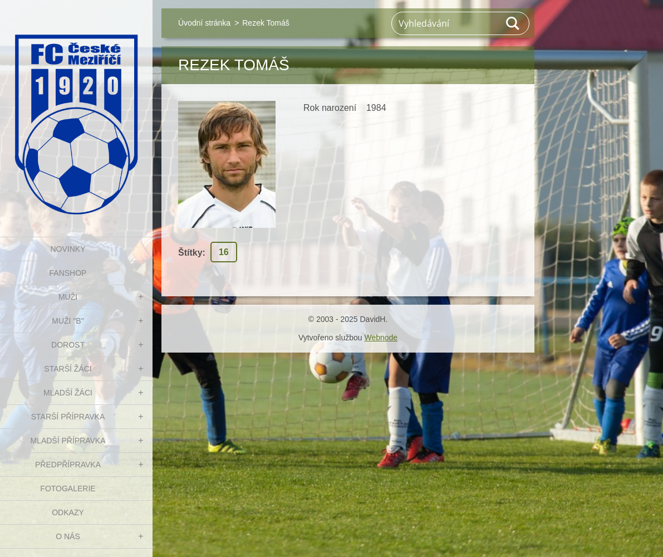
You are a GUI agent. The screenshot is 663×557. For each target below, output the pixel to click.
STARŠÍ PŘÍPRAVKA (68, 416)
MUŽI (67, 296)
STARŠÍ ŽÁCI (67, 368)
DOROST (68, 344)
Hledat (513, 23)
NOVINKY (67, 249)
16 (224, 252)
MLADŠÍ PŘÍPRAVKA (67, 440)
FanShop (68, 272)
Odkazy (68, 512)
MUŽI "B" (68, 320)
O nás (68, 536)
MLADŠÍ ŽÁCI (67, 392)
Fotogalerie (67, 488)
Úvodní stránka (204, 22)
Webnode (380, 337)
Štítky (190, 252)
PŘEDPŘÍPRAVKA (68, 464)
